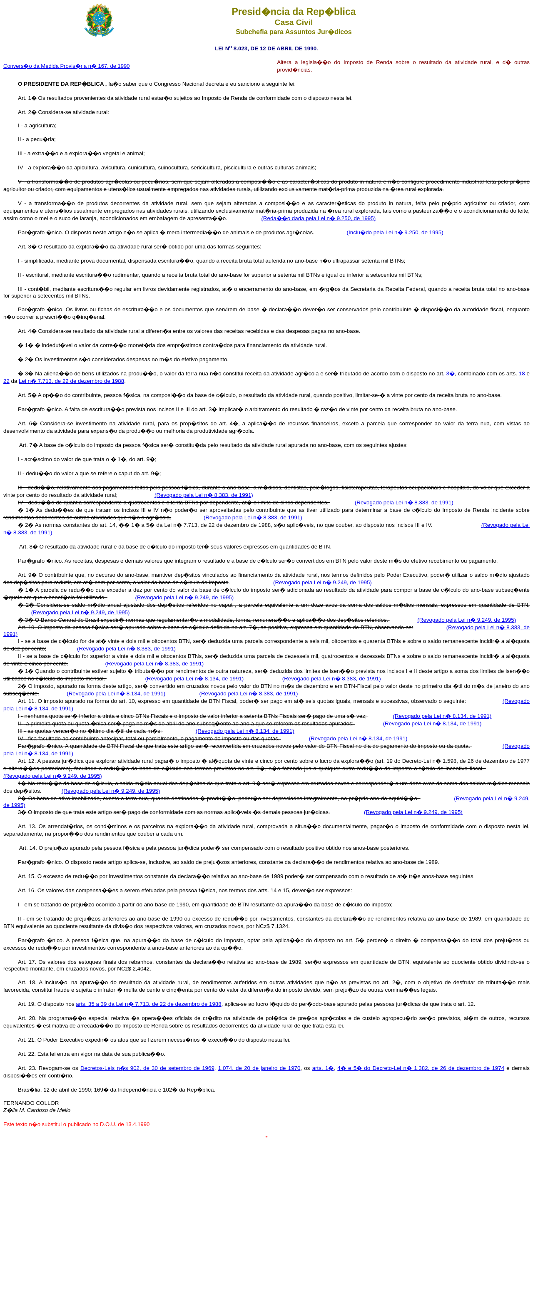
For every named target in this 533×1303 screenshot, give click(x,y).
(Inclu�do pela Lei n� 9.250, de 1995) (395, 232)
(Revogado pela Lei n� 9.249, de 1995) (322, 582)
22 (6, 381)
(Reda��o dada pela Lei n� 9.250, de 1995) (318, 218)
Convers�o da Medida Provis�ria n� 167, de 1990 (66, 66)
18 (522, 373)
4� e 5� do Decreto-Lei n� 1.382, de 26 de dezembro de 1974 (420, 1068)
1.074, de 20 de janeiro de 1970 (259, 1068)
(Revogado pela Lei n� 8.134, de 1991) (194, 678)
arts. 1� (323, 1068)
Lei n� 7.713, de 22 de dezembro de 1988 (71, 381)
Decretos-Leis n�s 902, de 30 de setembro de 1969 (147, 1068)
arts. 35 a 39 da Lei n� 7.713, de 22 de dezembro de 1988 (148, 1004)
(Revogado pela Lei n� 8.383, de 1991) (203, 495)
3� (450, 373)
